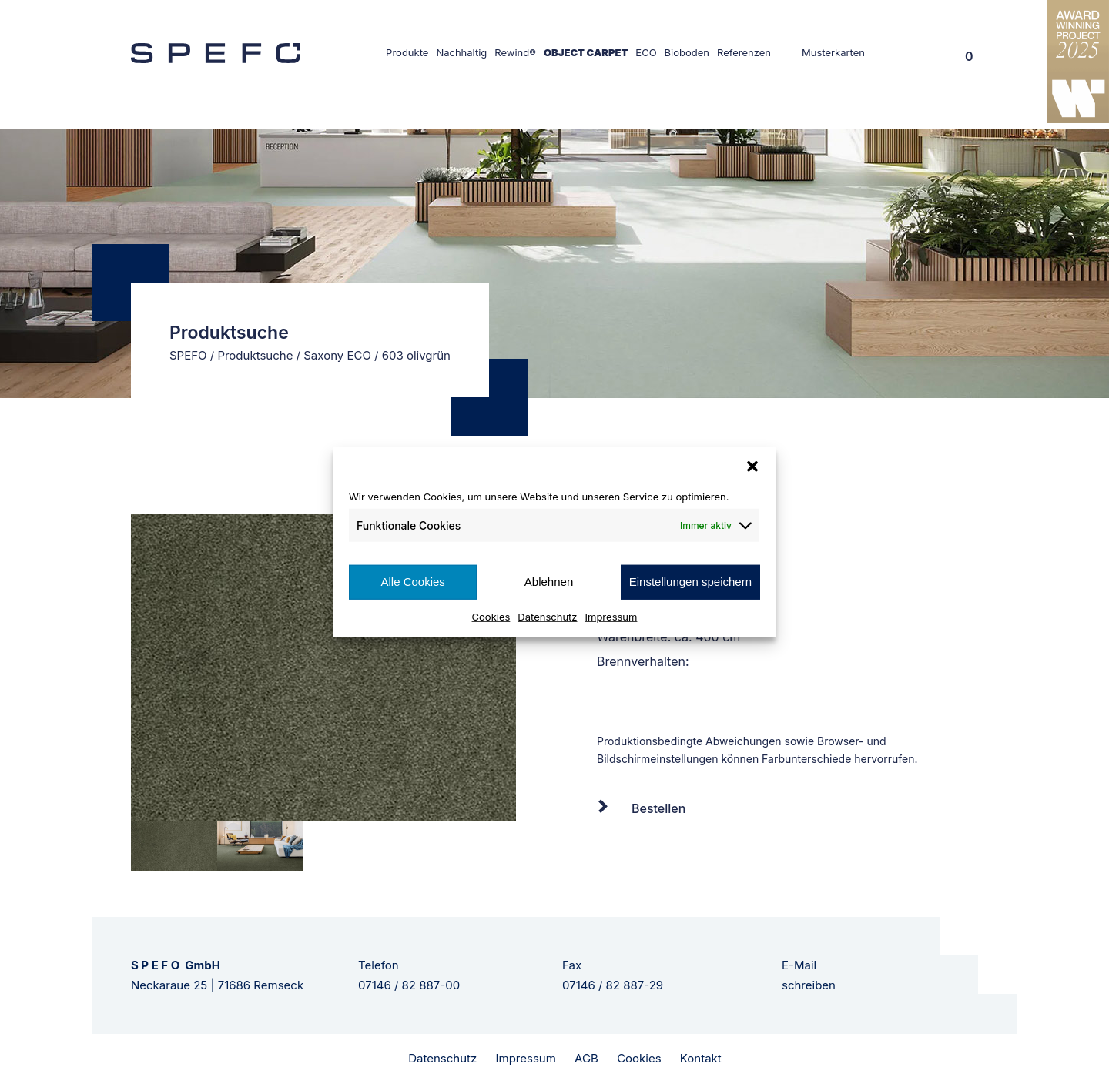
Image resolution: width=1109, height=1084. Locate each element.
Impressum (611, 616)
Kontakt (701, 1058)
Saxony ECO (337, 355)
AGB (586, 1058)
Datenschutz (547, 616)
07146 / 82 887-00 (409, 985)
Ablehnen (548, 581)
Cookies (491, 616)
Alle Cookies (412, 581)
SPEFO (188, 355)
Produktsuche (255, 355)
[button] (752, 466)
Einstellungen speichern (690, 581)
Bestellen (658, 808)
